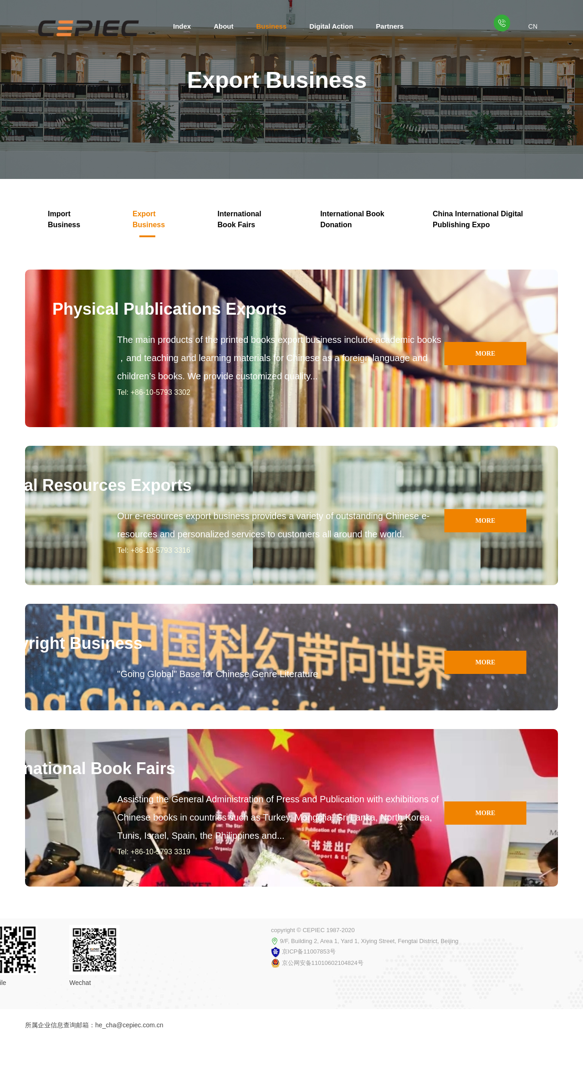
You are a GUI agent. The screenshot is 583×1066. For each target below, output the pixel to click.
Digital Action (331, 26)
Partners (390, 26)
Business (271, 26)
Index (182, 26)
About (223, 26)
